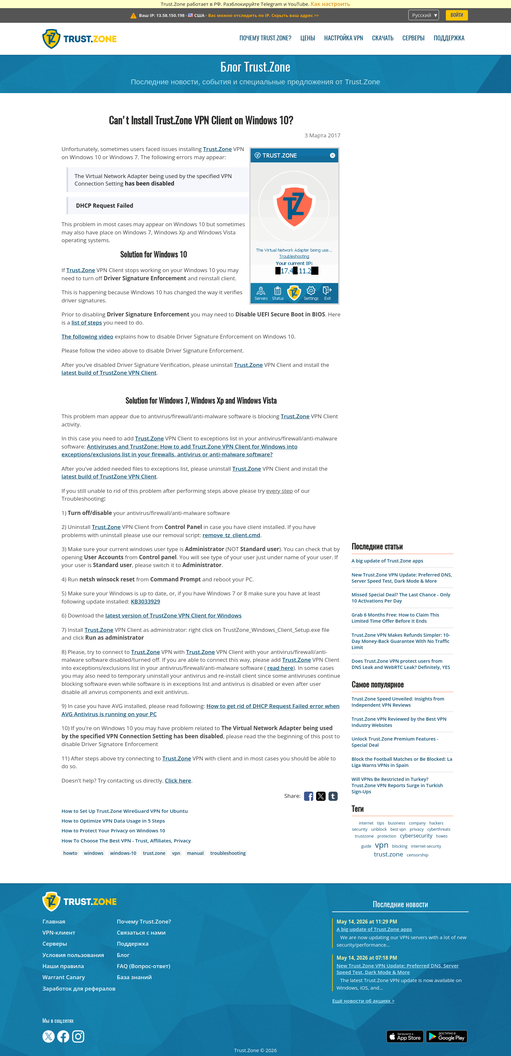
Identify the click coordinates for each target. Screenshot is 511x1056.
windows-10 (123, 853)
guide (366, 846)
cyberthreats (438, 829)
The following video (87, 336)
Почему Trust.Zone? (265, 38)
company (417, 823)
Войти (457, 15)
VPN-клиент (58, 932)
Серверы (413, 38)
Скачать (382, 38)
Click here (178, 780)
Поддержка (449, 38)
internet (366, 823)
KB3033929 (145, 601)
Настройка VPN (343, 38)
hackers (436, 823)
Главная (53, 921)
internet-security (426, 846)
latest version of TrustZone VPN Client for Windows (173, 615)
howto (70, 853)
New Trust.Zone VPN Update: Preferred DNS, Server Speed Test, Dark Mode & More (402, 578)
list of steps (86, 322)
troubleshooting (227, 853)
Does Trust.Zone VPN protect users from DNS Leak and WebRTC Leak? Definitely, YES (401, 664)
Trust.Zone (217, 149)
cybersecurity (416, 835)
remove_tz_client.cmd (231, 535)
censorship (417, 855)
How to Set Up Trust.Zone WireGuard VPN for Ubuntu (125, 811)
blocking (399, 846)
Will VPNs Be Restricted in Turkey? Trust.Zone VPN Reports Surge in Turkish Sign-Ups (397, 785)
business (396, 823)
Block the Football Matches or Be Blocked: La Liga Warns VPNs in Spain (402, 762)
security (359, 829)
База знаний (134, 977)
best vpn (398, 829)
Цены (307, 38)
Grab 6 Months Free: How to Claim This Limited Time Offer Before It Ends (395, 618)
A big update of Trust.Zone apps (387, 561)
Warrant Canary (63, 977)
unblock (379, 829)
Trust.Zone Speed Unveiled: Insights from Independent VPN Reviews (398, 702)
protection (386, 836)
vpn (176, 853)
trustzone (364, 836)
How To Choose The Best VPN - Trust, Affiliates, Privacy (126, 841)
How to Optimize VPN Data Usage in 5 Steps (113, 821)
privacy (417, 829)
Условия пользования (73, 955)
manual (195, 853)
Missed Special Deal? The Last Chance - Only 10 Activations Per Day (401, 597)
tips (380, 823)
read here (280, 668)
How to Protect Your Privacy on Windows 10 (113, 830)
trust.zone (154, 853)
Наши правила (63, 966)
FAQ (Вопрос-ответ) (143, 966)
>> (263, 15)
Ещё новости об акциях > (363, 1000)
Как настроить (330, 3)
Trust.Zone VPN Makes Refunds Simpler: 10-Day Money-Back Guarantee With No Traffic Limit (401, 641)
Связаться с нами (141, 932)
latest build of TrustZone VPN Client (109, 372)
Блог (123, 955)
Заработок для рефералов (78, 988)
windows (94, 853)
